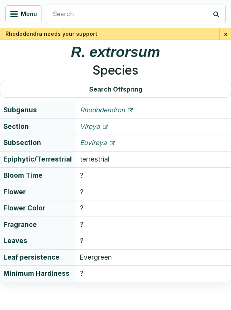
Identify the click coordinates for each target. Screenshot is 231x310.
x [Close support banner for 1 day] (226, 34)
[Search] (216, 14)
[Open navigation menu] (23, 13)
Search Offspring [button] (115, 89)
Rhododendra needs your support (51, 33)
